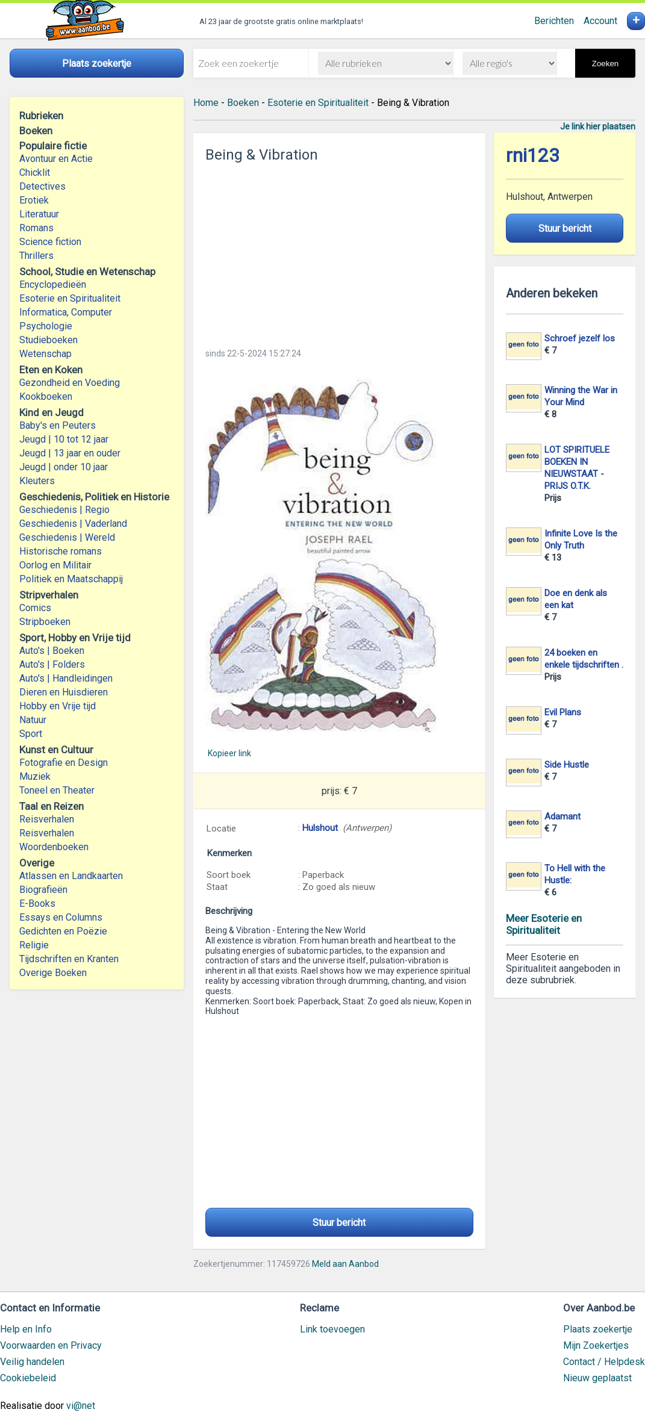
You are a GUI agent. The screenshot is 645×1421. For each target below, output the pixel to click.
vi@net (80, 1405)
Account (600, 20)
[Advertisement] (339, 251)
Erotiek (34, 200)
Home (206, 102)
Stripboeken (44, 621)
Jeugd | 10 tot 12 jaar (63, 439)
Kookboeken (45, 396)
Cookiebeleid (28, 1378)
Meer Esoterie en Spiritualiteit (544, 924)
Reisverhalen (46, 819)
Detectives (42, 186)
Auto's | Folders (52, 664)
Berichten (554, 20)
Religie (34, 945)
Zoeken (605, 63)
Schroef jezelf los (579, 338)
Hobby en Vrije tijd (57, 706)
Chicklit (34, 172)
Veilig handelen (32, 1361)
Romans (36, 228)
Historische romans (60, 551)
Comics (35, 608)
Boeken (243, 102)
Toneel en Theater (57, 790)
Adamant (562, 816)
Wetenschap (45, 353)
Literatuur (39, 214)
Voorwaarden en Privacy (51, 1345)
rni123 (532, 156)
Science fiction (50, 241)
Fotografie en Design (63, 762)
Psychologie (45, 326)
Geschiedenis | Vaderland (73, 523)
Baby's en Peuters (57, 425)
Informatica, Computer (65, 312)
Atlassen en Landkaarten (71, 876)
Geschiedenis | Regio (64, 509)
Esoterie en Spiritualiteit (69, 298)
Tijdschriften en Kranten (69, 959)
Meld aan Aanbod (345, 1264)
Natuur (32, 720)
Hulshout (320, 827)
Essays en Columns (60, 917)
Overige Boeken (53, 972)
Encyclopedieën (52, 284)
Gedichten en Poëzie (63, 931)
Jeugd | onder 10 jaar (63, 467)
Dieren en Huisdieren (63, 692)
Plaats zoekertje (597, 1329)
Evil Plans (562, 712)
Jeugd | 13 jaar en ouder (69, 453)
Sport (30, 733)
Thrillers (36, 255)
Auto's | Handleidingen (66, 678)
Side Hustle (566, 764)
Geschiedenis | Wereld (67, 537)
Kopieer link (229, 753)
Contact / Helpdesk (604, 1361)
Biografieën (43, 889)
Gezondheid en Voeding (69, 382)
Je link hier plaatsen (597, 126)
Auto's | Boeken (51, 650)
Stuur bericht (339, 1222)
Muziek (35, 776)
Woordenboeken (54, 847)
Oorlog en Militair (55, 565)
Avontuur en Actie (56, 158)
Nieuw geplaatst (597, 1378)
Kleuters (37, 481)
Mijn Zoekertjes (596, 1345)
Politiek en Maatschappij (71, 579)
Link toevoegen (332, 1329)
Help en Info (26, 1329)
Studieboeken (48, 340)
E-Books (37, 903)
